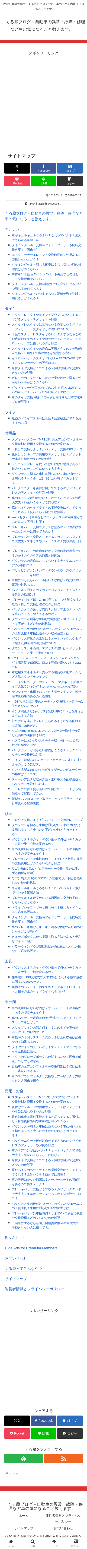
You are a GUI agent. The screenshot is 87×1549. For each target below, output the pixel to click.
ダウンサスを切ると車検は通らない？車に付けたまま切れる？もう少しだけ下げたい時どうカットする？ (46, 478)
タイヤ (10, 308)
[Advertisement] (43, 100)
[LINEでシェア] (43, 181)
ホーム (24, 1515)
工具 (8, 961)
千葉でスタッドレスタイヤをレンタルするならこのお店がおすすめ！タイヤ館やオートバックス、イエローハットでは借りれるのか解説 (46, 339)
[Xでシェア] (17, 168)
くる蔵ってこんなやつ (23, 1268)
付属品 (10, 433)
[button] (70, 181)
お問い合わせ (16, 1258)
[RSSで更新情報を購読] (63, 1458)
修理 (8, 814)
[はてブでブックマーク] (70, 168)
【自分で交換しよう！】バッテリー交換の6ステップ (47, 449)
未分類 (10, 1002)
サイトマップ (16, 1279)
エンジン (12, 229)
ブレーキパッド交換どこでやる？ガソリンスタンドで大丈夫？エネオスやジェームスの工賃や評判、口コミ (46, 541)
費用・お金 (14, 1091)
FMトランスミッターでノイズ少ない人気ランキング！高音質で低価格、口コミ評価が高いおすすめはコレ (46, 662)
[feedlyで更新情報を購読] (23, 1458)
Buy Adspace (15, 1238)
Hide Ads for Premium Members (31, 1248)
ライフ (10, 412)
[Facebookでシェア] (43, 168)
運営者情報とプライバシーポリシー (34, 1289)
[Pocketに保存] (17, 181)
